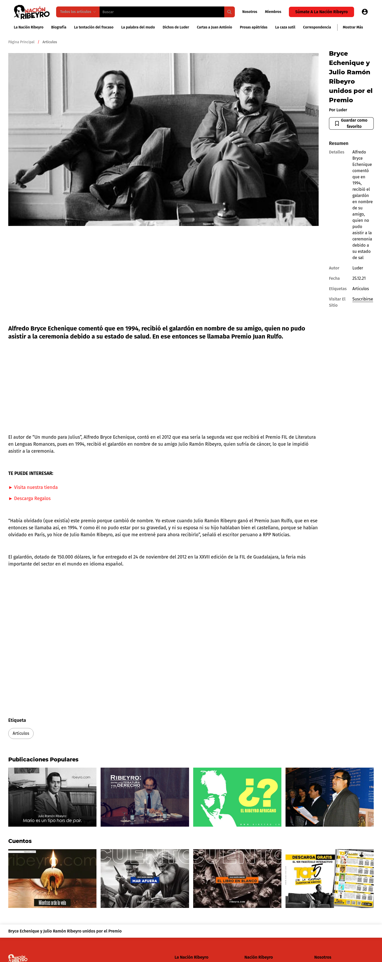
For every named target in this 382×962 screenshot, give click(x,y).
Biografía (58, 27)
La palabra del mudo (138, 27)
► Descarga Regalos (29, 498)
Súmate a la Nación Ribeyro (321, 11)
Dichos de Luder (176, 27)
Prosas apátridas (254, 27)
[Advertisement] (163, 276)
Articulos (21, 733)
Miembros (273, 12)
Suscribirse (363, 299)
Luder (341, 109)
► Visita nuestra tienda (33, 487)
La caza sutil (285, 27)
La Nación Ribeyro (28, 27)
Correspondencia (317, 27)
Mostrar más (353, 27)
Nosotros (249, 12)
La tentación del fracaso (93, 27)
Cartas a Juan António (214, 27)
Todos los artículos (78, 12)
